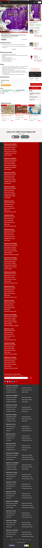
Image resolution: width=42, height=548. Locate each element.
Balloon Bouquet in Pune (8, 204)
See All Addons (35, 69)
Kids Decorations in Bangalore (9, 163)
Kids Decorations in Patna (9, 305)
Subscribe (30, 377)
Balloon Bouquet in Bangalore (9, 161)
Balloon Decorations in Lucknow (10, 279)
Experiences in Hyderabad (10, 257)
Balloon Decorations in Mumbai (10, 179)
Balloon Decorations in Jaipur (9, 236)
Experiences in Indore (9, 286)
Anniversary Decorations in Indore (10, 297)
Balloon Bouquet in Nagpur (9, 346)
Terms (30, 539)
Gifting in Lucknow (7, 281)
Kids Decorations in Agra (8, 220)
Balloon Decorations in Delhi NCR (10, 151)
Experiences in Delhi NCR (10, 144)
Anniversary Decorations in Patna (10, 311)
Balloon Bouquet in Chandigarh (10, 318)
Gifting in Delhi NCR (8, 155)
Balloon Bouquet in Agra (8, 218)
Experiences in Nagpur (9, 343)
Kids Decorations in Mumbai (9, 177)
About (12, 539)
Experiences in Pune (9, 201)
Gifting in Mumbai (7, 183)
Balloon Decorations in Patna (9, 307)
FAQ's (23, 539)
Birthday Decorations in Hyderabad (10, 259)
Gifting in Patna (7, 309)
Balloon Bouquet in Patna (8, 303)
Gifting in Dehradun (7, 366)
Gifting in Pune (7, 210)
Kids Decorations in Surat (9, 334)
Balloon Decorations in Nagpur (9, 350)
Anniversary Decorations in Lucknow (27, 478)
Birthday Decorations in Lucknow (10, 273)
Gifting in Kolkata (7, 197)
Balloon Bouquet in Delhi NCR (9, 147)
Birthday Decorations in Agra (9, 216)
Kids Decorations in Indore (9, 291)
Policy (27, 539)
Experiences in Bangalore (10, 158)
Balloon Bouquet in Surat (8, 332)
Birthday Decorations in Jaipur (9, 231)
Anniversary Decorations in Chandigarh (11, 325)
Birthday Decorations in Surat (9, 330)
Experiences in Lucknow (9, 272)
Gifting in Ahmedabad (8, 252)
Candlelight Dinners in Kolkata (9, 195)
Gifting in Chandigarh (8, 323)
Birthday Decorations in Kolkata (10, 188)
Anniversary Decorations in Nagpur (10, 354)
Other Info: (32, 99)
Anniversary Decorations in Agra (10, 226)
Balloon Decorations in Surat (9, 336)
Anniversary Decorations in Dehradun (11, 368)
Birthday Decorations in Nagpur (10, 344)
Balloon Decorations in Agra (9, 222)
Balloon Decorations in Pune (9, 208)
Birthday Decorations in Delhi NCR (10, 145)
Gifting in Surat (7, 337)
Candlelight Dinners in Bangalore (10, 167)
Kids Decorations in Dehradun (9, 362)
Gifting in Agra (6, 224)
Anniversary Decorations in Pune (10, 211)
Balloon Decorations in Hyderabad (10, 265)
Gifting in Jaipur (7, 240)
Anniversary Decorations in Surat (10, 339)
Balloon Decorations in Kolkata (9, 194)
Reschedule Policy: (33, 96)
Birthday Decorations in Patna (9, 302)
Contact (15, 539)
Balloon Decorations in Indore (9, 293)
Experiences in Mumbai (9, 172)
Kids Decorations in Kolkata (9, 192)
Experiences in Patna (9, 300)
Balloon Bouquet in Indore (9, 289)
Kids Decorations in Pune (8, 206)
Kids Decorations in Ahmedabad (10, 248)
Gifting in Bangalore (7, 169)
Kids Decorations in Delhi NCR (9, 149)
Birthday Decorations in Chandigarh (10, 316)
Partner (19, 539)
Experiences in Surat (9, 328)
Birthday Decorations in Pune (9, 202)
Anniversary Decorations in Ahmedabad (11, 254)
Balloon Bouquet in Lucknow (9, 275)
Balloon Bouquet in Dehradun (9, 360)
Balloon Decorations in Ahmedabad (10, 250)
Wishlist (38, 25)
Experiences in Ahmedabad (10, 243)
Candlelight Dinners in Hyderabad (10, 266)
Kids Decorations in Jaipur (9, 234)
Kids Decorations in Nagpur (9, 348)
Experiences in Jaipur (9, 229)
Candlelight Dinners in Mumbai (9, 181)
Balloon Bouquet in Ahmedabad (10, 247)
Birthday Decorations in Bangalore (10, 160)
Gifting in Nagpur (7, 352)
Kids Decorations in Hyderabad (10, 263)
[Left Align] (2, 85)
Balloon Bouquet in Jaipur (9, 232)
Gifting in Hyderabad (8, 268)
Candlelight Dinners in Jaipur (9, 238)
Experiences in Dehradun (10, 357)
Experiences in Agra (8, 215)
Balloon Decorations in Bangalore (10, 165)
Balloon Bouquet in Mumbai (9, 176)
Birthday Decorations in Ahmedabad (10, 245)
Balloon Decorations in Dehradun (10, 364)
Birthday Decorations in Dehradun (10, 358)
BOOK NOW (35, 88)
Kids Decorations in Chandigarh (10, 320)
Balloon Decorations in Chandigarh (10, 321)
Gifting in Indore (7, 295)
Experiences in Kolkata (9, 186)
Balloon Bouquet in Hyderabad (9, 261)
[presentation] (1, 112)
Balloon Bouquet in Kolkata (9, 190)
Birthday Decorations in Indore (9, 287)
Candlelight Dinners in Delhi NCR (10, 153)
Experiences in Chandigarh (10, 314)
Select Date (31, 78)
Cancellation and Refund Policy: (35, 94)
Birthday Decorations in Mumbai (10, 174)
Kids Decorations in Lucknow (9, 277)
